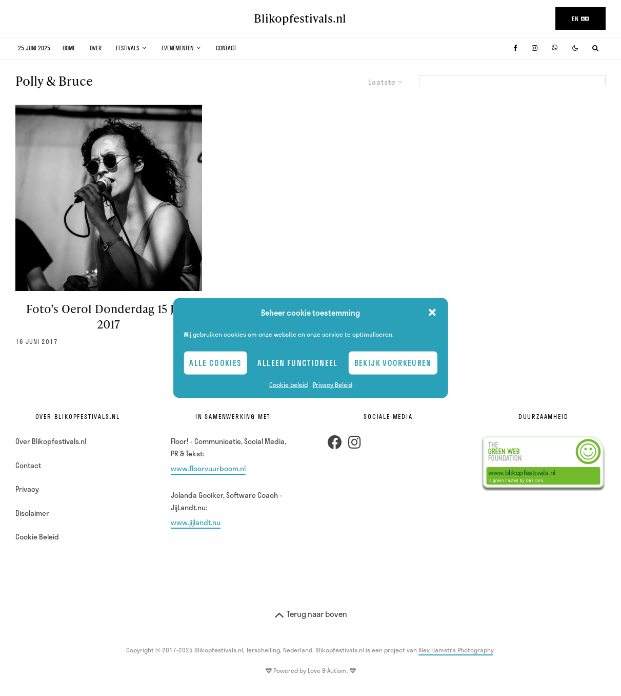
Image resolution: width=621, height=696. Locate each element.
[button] (432, 312)
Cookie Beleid (37, 536)
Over (96, 48)
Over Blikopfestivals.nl (50, 441)
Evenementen (177, 48)
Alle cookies (215, 363)
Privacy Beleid (332, 384)
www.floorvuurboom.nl (208, 468)
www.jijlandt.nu (196, 522)
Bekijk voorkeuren (393, 363)
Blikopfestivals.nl (300, 18)
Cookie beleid (288, 384)
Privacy (27, 489)
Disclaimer (32, 513)
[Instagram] (535, 48)
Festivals (127, 48)
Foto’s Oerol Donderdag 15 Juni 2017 (108, 316)
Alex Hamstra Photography (455, 649)
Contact (226, 48)
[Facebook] (515, 48)
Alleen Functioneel (297, 363)
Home (69, 48)
